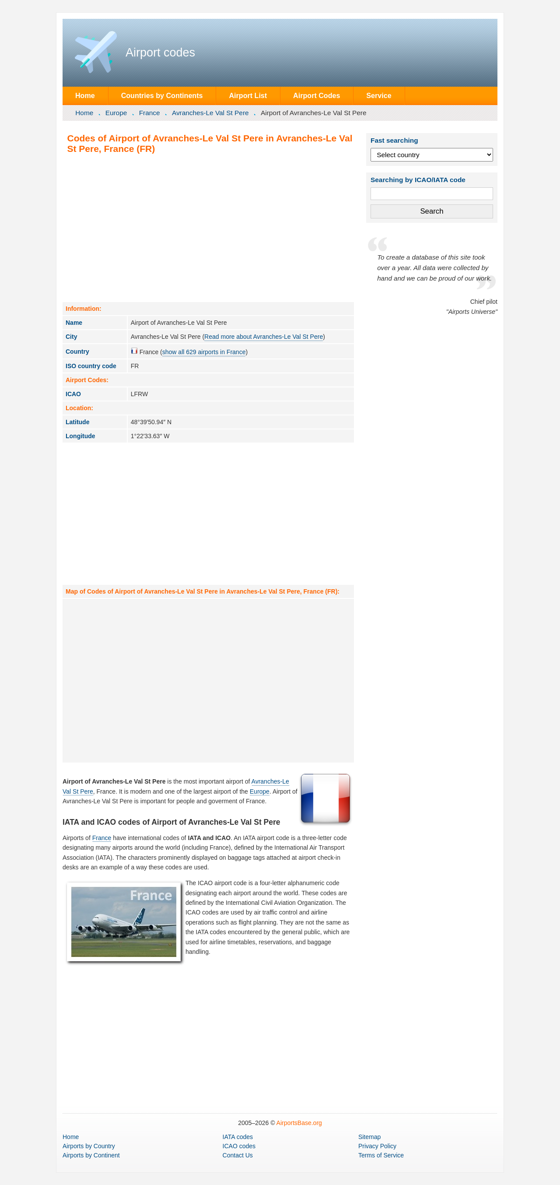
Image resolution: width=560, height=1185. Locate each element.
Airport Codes (316, 95)
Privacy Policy (377, 1146)
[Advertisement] (208, 227)
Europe (116, 112)
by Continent (91, 1155)
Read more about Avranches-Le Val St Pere (263, 336)
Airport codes (160, 52)
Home (85, 95)
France (149, 112)
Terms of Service (381, 1155)
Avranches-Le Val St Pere (210, 112)
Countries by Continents (162, 95)
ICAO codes (239, 1146)
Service (378, 95)
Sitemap (369, 1136)
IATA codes (238, 1136)
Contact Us (238, 1155)
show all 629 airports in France (204, 351)
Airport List (248, 95)
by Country (89, 1146)
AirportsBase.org (299, 1122)
